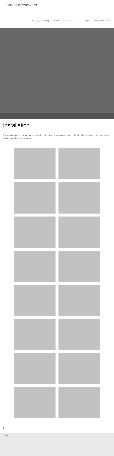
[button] (34, 164)
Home (5, 436)
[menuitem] (35, 21)
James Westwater (20, 5)
